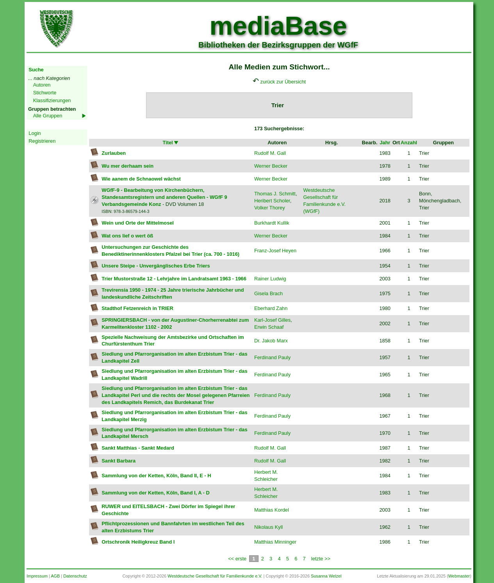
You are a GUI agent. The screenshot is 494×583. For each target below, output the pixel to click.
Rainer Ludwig (270, 279)
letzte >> (320, 559)
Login (35, 133)
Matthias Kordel (271, 510)
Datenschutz (75, 576)
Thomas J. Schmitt (275, 194)
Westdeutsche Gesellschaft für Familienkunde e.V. (215, 576)
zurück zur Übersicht (283, 82)
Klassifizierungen (52, 100)
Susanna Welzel (326, 576)
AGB (55, 576)
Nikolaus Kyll (268, 527)
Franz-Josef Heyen (275, 250)
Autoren (42, 85)
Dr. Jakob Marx (271, 341)
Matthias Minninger (275, 542)
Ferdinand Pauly (272, 357)
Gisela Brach (268, 293)
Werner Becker (270, 166)
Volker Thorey (269, 208)
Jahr (385, 142)
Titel (171, 142)
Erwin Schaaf (269, 327)
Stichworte (45, 93)
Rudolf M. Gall (270, 153)
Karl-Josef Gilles (272, 320)
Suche (36, 70)
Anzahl (409, 142)
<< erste (237, 559)
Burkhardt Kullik (271, 223)
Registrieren (42, 141)
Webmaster (459, 576)
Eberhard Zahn (270, 308)
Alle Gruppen (47, 116)
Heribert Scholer (272, 201)
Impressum (37, 576)
